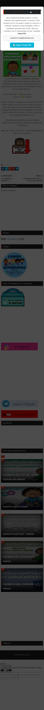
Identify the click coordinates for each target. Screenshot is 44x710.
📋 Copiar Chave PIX (22, 45)
